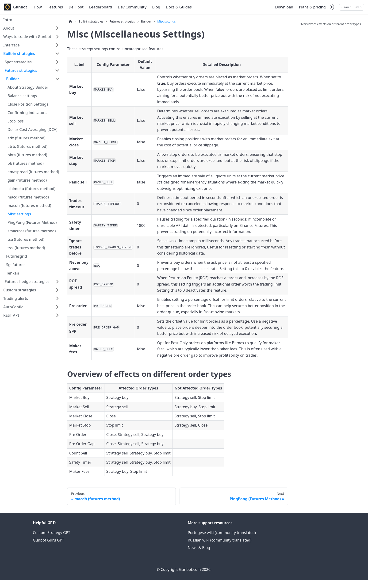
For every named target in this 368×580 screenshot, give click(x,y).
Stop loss (15, 121)
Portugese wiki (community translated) (222, 532)
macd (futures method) (28, 197)
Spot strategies (18, 62)
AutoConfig (13, 306)
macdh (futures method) (29, 205)
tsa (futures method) (26, 239)
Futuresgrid (16, 256)
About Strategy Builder (28, 87)
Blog (156, 7)
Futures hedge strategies (27, 281)
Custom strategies (19, 290)
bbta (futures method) (27, 154)
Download (284, 7)
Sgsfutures (15, 264)
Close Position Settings (28, 104)
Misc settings (19, 214)
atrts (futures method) (27, 146)
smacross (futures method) (32, 230)
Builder (12, 78)
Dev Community (132, 7)
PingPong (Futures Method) (32, 222)
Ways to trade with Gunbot (27, 36)
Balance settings (22, 95)
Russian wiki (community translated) (219, 540)
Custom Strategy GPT (51, 532)
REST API (11, 315)
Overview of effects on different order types (330, 24)
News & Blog (199, 547)
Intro (7, 19)
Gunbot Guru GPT (48, 540)
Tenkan (12, 273)
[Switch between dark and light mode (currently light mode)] (332, 7)
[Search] (351, 7)
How (38, 7)
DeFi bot (76, 7)
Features (55, 7)
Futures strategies (21, 70)
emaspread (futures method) (33, 171)
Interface (11, 45)
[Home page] (70, 21)
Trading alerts (15, 298)
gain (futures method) (27, 180)
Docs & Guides (179, 7)
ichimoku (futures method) (31, 188)
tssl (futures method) (26, 247)
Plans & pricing (312, 7)
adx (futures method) (27, 138)
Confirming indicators (27, 112)
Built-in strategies (19, 53)
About (8, 28)
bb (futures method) (26, 163)
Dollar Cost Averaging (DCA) (33, 129)
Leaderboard (100, 7)
